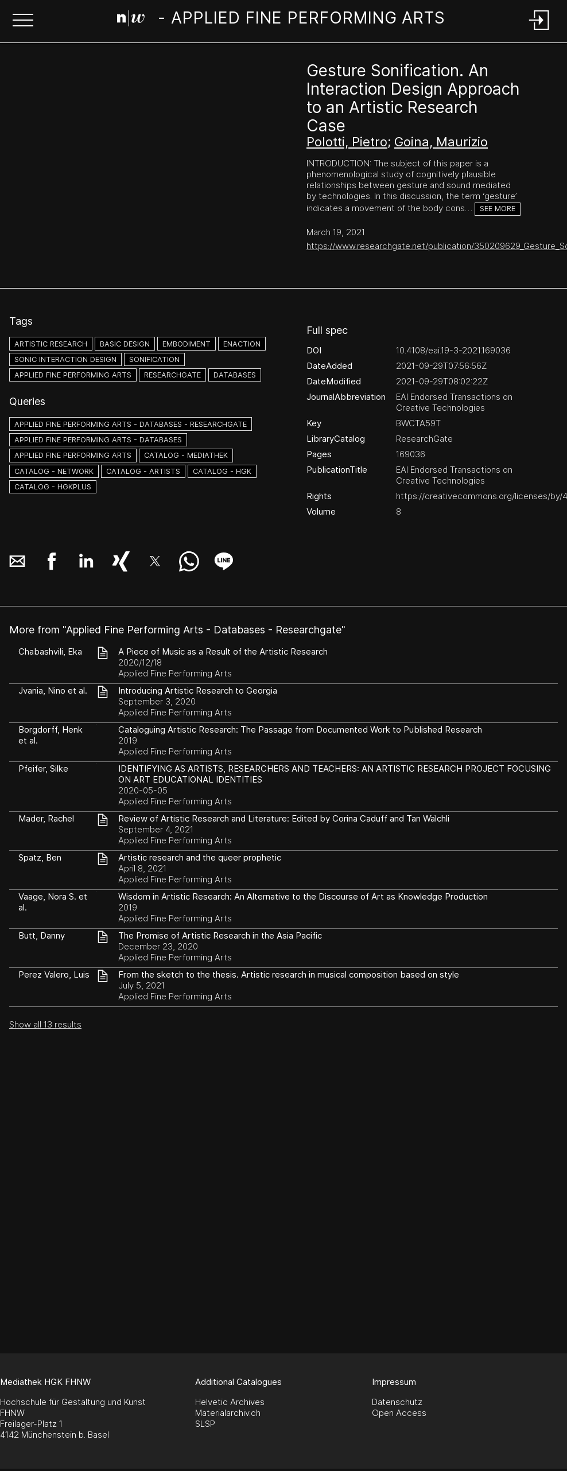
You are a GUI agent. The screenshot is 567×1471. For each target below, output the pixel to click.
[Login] (539, 30)
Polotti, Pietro (346, 141)
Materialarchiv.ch (228, 1412)
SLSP (205, 1423)
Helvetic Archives (230, 1401)
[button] (23, 21)
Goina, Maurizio (441, 141)
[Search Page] (281, 20)
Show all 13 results (45, 1024)
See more (497, 208)
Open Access (399, 1412)
